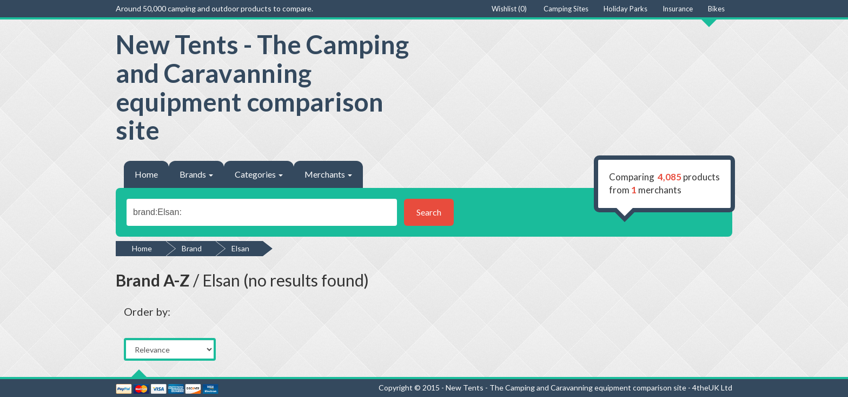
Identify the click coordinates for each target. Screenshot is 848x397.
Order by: (147, 311)
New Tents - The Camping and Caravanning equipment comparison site (262, 87)
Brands (196, 174)
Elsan (240, 248)
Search (428, 212)
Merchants (328, 174)
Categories (259, 174)
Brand (192, 248)
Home (146, 174)
